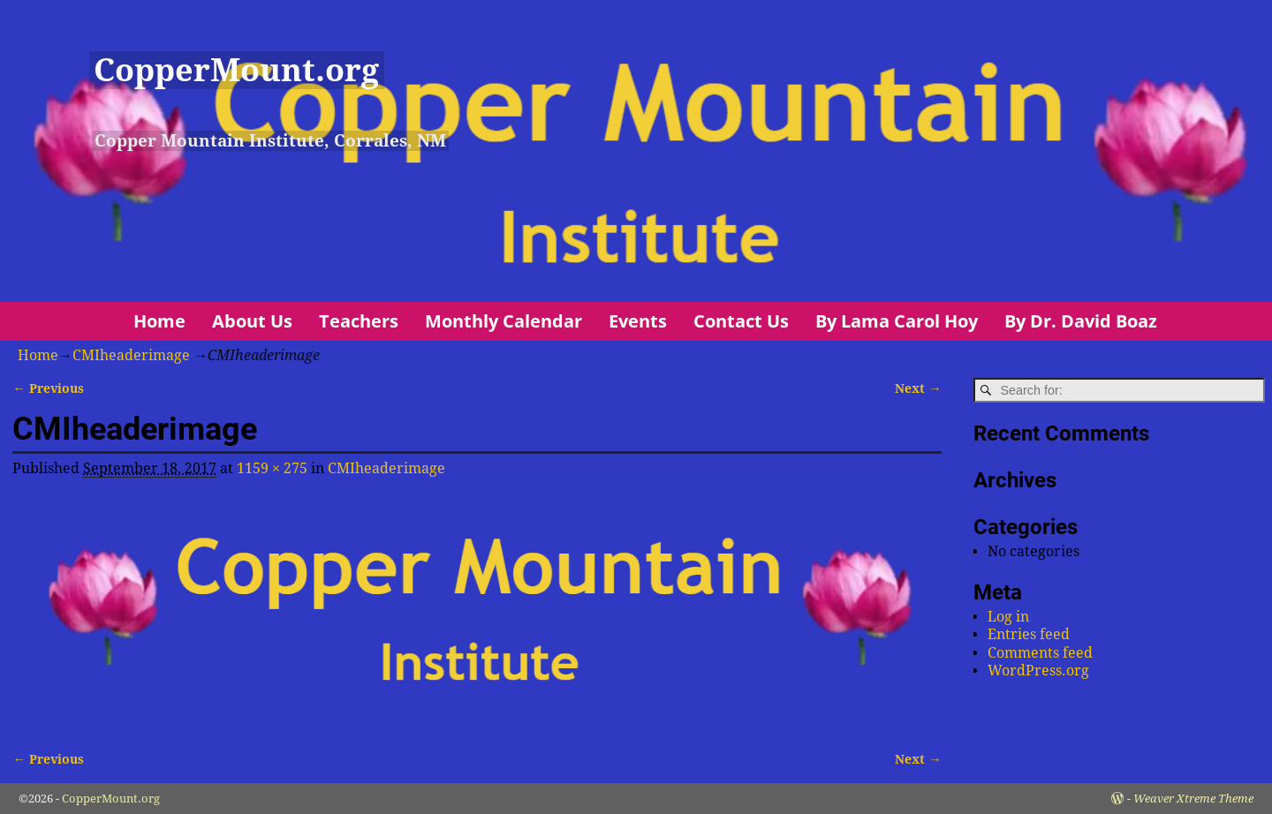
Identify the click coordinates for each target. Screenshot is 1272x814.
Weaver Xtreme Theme (1193, 798)
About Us (252, 321)
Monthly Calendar (503, 321)
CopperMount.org (236, 70)
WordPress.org (1038, 670)
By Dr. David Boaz (1080, 321)
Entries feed (1029, 634)
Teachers (358, 321)
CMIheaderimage (131, 355)
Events (638, 321)
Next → (918, 388)
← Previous (47, 388)
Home (159, 321)
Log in (1008, 616)
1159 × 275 (272, 468)
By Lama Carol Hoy (896, 321)
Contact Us (741, 321)
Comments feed (1040, 652)
